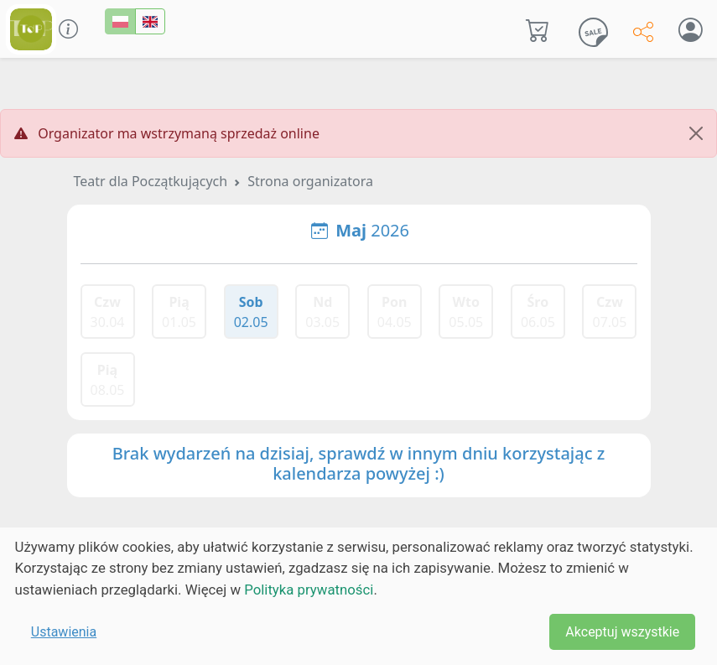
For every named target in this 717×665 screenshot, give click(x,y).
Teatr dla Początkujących (151, 181)
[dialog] (358, 596)
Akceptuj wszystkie (622, 632)
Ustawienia (63, 632)
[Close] (696, 133)
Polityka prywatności (308, 589)
